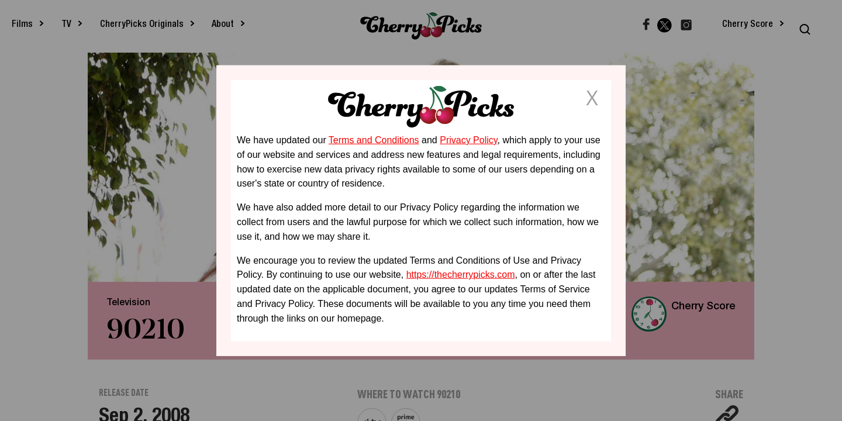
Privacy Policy (468, 140)
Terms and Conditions (374, 140)
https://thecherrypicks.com (460, 274)
